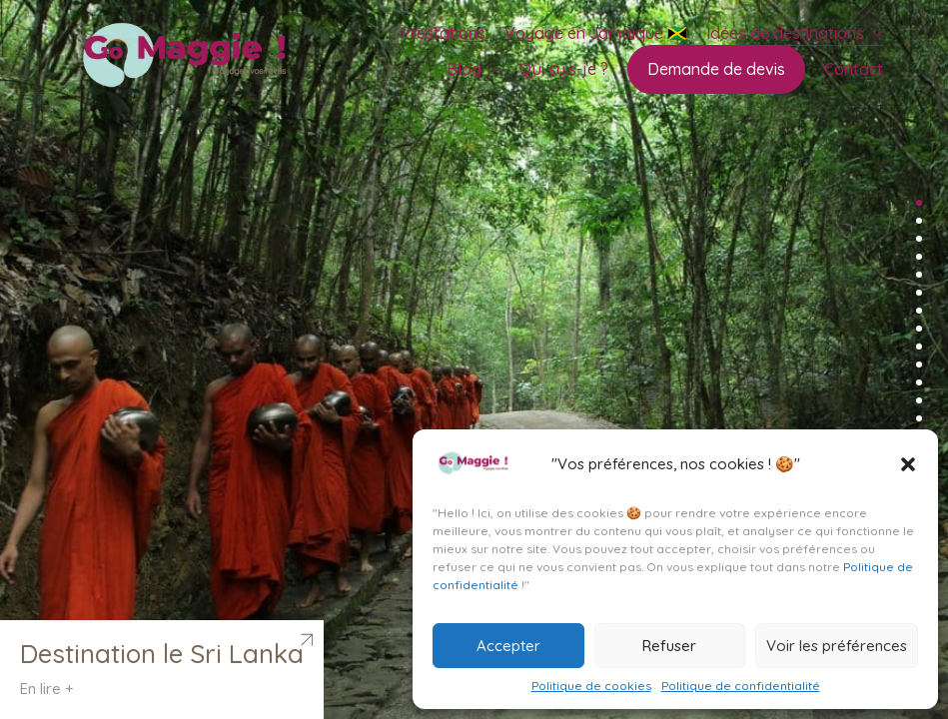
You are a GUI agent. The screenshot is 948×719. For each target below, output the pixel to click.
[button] (908, 464)
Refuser (669, 645)
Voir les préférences (836, 645)
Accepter (508, 645)
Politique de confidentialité (740, 685)
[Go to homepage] (190, 58)
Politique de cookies (591, 685)
